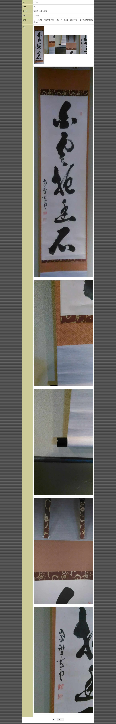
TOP (54, 720)
